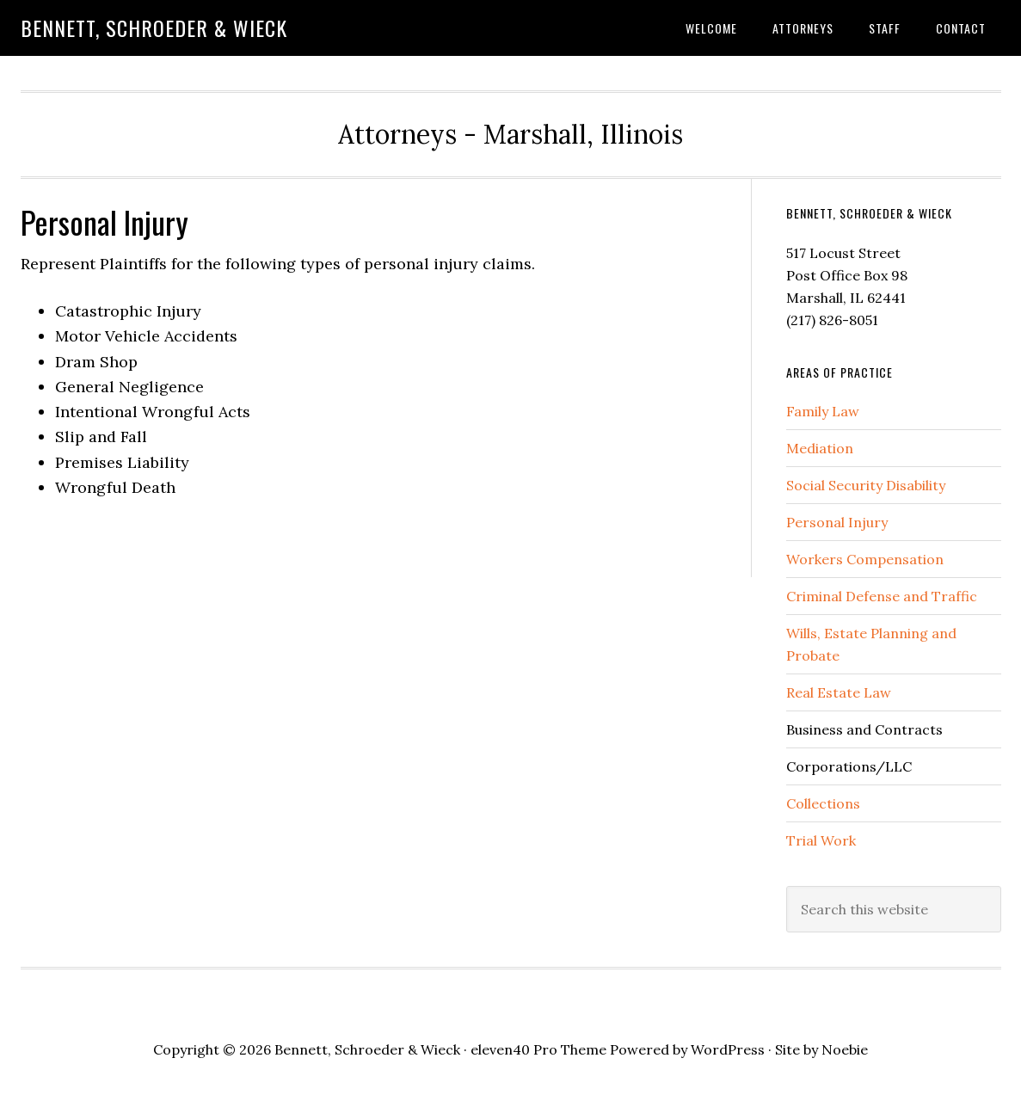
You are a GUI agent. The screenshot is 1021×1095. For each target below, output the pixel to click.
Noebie (844, 1049)
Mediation (819, 448)
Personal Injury (837, 522)
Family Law (822, 411)
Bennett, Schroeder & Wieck (154, 27)
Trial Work (821, 840)
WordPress (728, 1049)
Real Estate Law (838, 692)
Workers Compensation (865, 559)
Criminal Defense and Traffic (881, 596)
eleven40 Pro (514, 1049)
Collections (823, 803)
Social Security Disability (865, 485)
